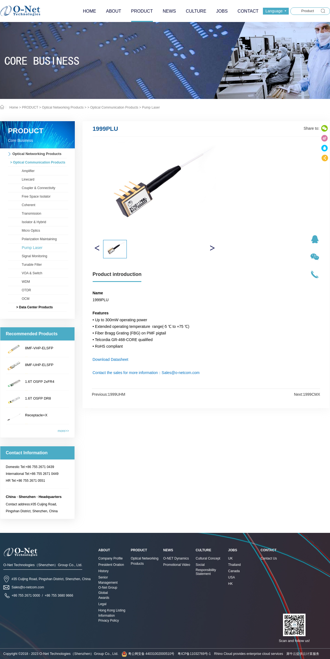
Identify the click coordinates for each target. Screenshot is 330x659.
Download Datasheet (110, 359)
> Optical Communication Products (112, 107)
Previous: (108, 394)
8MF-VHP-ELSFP (39, 348)
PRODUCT (30, 107)
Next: (307, 394)
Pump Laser (151, 107)
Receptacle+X (36, 415)
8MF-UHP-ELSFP (39, 365)
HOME (89, 11)
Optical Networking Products (63, 107)
